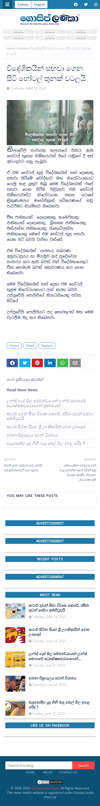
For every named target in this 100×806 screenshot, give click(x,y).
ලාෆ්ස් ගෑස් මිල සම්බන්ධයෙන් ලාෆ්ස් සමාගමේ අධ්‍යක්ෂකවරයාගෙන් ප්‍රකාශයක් (46, 403)
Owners (47, 345)
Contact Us (68, 772)
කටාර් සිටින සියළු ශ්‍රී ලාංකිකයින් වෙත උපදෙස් (46, 426)
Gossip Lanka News (45, 788)
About (48, 772)
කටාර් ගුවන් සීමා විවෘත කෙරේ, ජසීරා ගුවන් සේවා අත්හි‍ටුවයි (50, 416)
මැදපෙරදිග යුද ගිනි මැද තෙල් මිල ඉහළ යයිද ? (46, 443)
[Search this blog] (38, 765)
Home (11, 48)
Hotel (30, 345)
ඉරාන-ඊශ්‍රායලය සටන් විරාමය (32, 435)
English (39, 4)
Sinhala (23, 4)
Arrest (23, 48)
